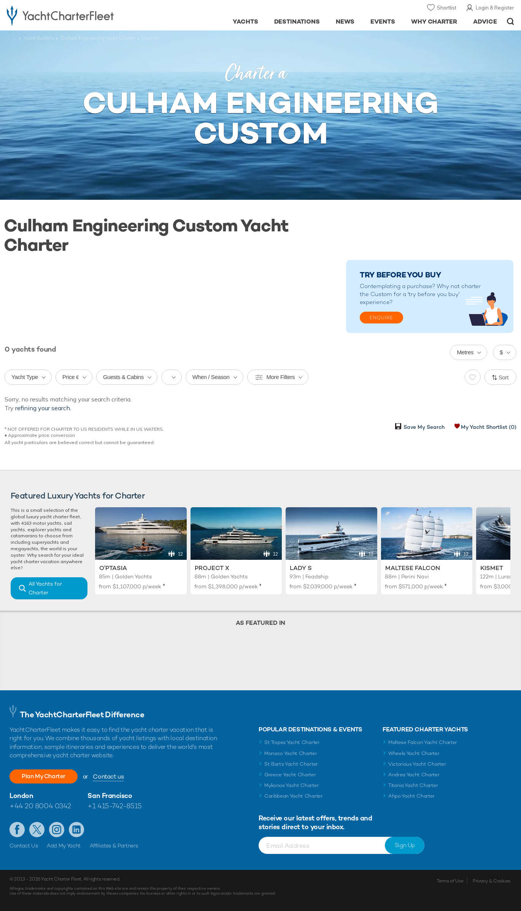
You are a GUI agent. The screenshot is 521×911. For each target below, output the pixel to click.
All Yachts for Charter (45, 588)
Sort (503, 377)
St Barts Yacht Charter (291, 764)
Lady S (301, 568)
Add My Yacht (64, 845)
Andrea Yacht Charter (414, 774)
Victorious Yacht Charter (417, 764)
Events (382, 21)
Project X (212, 568)
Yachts (245, 21)
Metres (465, 352)
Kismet (491, 568)
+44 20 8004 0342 (40, 805)
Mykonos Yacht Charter (291, 785)
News (345, 21)
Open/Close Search (510, 21)
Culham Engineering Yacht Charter (97, 38)
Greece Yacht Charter (290, 774)
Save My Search (424, 427)
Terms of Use (450, 881)
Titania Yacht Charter (413, 785)
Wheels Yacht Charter (414, 753)
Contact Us (24, 845)
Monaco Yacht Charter (290, 753)
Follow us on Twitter (36, 829)
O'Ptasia (113, 568)
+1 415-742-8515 (114, 805)
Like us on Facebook (17, 829)
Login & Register (495, 8)
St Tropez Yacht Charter (292, 742)
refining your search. (43, 408)
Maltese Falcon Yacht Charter (422, 742)
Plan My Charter (45, 776)
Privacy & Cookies (491, 881)
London (21, 795)
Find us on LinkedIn (76, 829)
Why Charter (434, 21)
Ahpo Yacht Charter (411, 796)
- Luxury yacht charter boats (80, 15)
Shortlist (446, 8)
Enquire (381, 318)
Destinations (297, 21)
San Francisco (109, 795)
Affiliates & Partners (114, 845)
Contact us (112, 776)
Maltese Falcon (412, 568)
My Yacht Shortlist (488, 427)
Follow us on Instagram (56, 829)
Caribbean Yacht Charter (293, 796)
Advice (485, 21)
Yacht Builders (38, 38)
